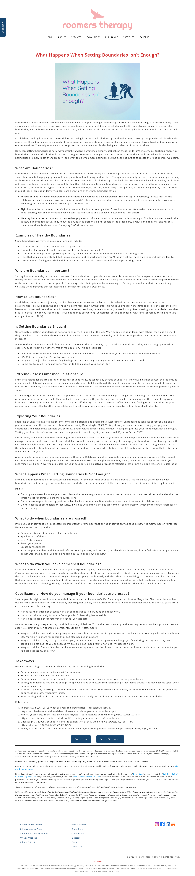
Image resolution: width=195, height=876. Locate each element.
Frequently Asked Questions (34, 833)
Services (76, 37)
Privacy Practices (28, 838)
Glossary (76, 838)
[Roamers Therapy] (97, 19)
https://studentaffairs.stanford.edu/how (44, 718)
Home (49, 37)
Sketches (128, 37)
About (62, 37)
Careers (144, 37)
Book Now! (2, 27)
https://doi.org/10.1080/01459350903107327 (46, 725)
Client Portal (78, 829)
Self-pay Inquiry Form (31, 829)
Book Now (93, 37)
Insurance (111, 37)
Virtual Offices (79, 824)
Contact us (77, 846)
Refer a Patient (27, 842)
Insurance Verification (31, 824)
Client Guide (78, 833)
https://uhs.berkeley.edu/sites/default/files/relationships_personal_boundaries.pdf (68, 711)
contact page (65, 800)
